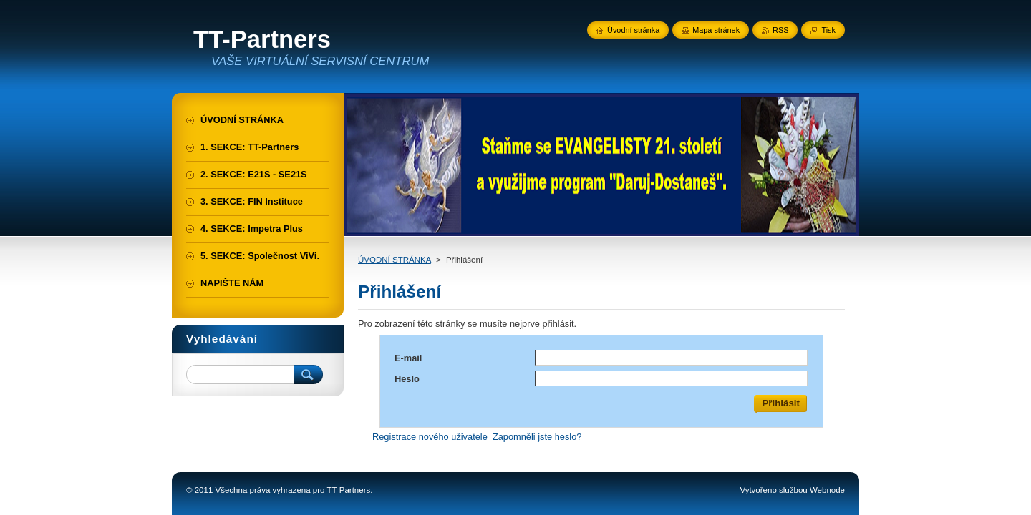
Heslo (407, 378)
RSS (780, 30)
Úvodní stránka (633, 30)
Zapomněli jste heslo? (537, 436)
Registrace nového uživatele (430, 436)
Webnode (827, 490)
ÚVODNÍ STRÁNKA (394, 259)
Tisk (828, 30)
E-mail (408, 358)
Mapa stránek (716, 30)
